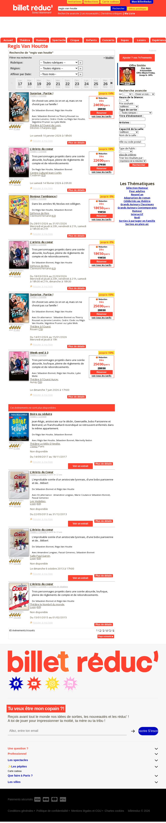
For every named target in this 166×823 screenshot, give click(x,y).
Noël (137, 217)
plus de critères (127, 154)
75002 (34, 446)
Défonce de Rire (39, 213)
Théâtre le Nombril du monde (47, 604)
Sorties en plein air (137, 224)
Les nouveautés (90, 13)
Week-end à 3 (39, 352)
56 (39, 382)
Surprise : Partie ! (41, 93)
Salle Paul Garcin (40, 556)
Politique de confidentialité (52, 810)
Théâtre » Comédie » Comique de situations (49, 587)
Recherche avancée (68, 13)
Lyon (33, 503)
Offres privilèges (137, 8)
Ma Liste (130, 13)
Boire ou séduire (41, 414)
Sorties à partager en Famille (137, 221)
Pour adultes (137, 191)
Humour (137, 211)
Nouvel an (137, 194)
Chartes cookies (114, 810)
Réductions (91, 1)
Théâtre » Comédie (38, 96)
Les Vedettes (38, 501)
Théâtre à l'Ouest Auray (44, 379)
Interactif (137, 214)
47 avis (17, 129)
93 (43, 175)
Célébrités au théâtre (137, 201)
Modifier (109, 57)
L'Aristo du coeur (41, 149)
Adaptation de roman (137, 197)
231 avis (17, 185)
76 (40, 329)
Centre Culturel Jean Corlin (45, 172)
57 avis (17, 448)
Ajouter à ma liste (43, 140)
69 (54, 128)
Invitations (75, 1)
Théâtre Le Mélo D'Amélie (45, 443)
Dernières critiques (111, 13)
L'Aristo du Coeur (42, 472)
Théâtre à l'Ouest (40, 326)
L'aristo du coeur (41, 242)
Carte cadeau (110, 1)
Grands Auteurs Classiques (137, 204)
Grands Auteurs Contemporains (137, 207)
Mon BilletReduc (142, 1)
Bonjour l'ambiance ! (43, 196)
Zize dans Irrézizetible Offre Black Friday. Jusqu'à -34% (145, 71)
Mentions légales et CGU (86, 810)
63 (53, 215)
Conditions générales (20, 810)
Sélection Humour (137, 188)
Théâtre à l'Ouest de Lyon (45, 125)
